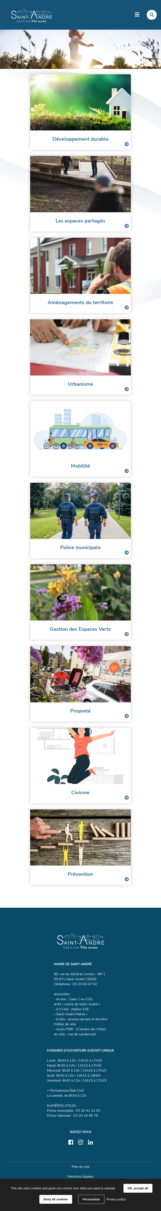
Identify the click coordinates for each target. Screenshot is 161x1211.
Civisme (80, 792)
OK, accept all (138, 1188)
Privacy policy (116, 1199)
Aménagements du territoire (80, 302)
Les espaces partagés (80, 220)
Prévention (80, 874)
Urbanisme (80, 384)
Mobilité (80, 466)
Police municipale (80, 547)
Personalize (91, 1199)
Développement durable (80, 139)
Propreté (80, 711)
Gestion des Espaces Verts (80, 629)
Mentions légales (81, 1176)
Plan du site (81, 1166)
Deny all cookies (56, 1199)
